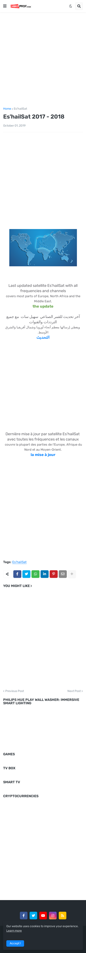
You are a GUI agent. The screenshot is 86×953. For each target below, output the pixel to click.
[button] (5, 6)
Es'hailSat (20, 108)
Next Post (74, 691)
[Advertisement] (43, 59)
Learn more (14, 930)
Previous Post (14, 691)
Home (7, 108)
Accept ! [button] (15, 943)
